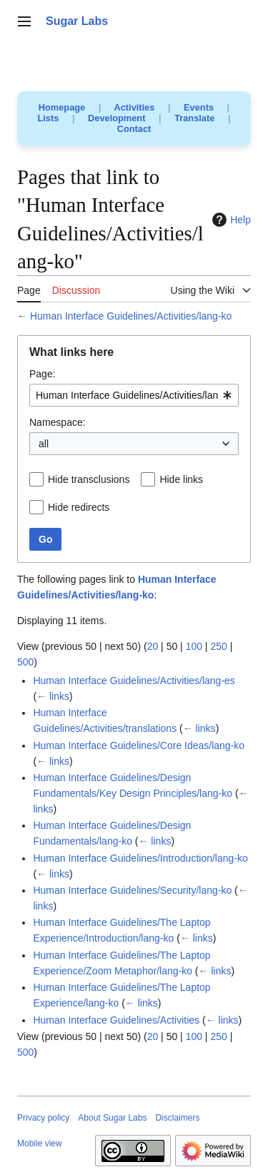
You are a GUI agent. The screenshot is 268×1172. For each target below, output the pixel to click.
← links (52, 696)
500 (25, 662)
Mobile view (39, 1143)
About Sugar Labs (112, 1118)
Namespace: (57, 422)
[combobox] (134, 395)
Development (116, 118)
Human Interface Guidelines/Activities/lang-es (133, 680)
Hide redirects (78, 507)
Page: (42, 373)
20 (153, 646)
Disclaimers (177, 1118)
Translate (194, 118)
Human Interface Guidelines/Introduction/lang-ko (140, 858)
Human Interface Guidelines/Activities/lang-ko (131, 316)
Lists (48, 118)
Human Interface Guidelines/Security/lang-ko (132, 890)
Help (230, 220)
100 (194, 646)
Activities (134, 107)
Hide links (181, 479)
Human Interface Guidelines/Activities (116, 1020)
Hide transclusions (88, 479)
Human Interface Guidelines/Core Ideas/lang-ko (138, 745)
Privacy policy (43, 1118)
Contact (134, 128)
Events (199, 107)
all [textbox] (44, 443)
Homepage (62, 107)
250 (218, 646)
